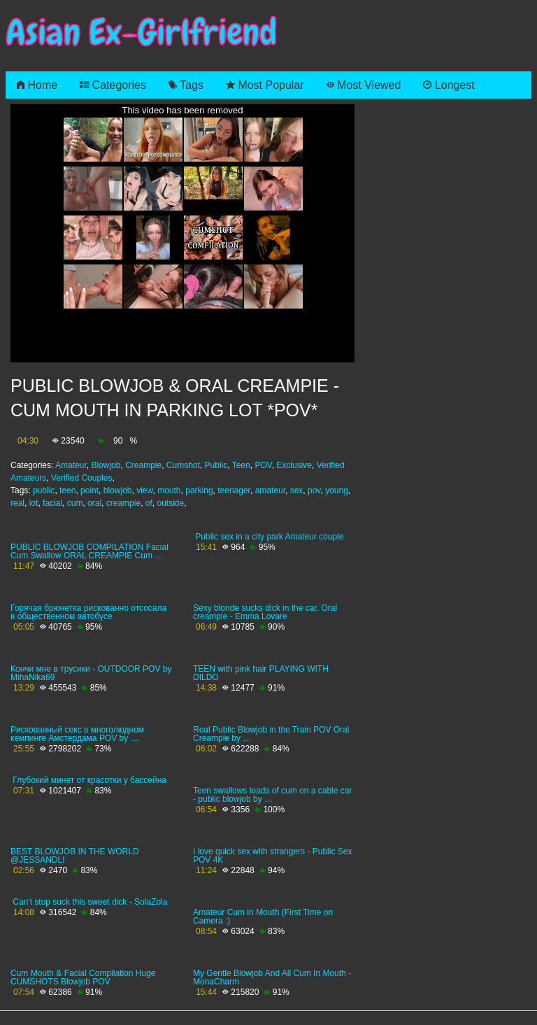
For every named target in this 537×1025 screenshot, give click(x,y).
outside (170, 503)
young (336, 490)
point (89, 490)
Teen (241, 465)
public (44, 490)
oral (94, 503)
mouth (168, 490)
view (144, 490)
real (17, 503)
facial (52, 503)
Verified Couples (81, 478)
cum (75, 503)
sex (296, 490)
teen (67, 490)
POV (263, 465)
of (148, 503)
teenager (233, 490)
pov (314, 490)
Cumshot (183, 465)
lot (33, 503)
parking (199, 490)
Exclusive (294, 465)
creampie (123, 503)
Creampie (143, 465)
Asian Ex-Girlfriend (141, 32)
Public (216, 465)
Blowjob (105, 465)
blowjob (117, 490)
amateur (270, 490)
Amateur (71, 465)
